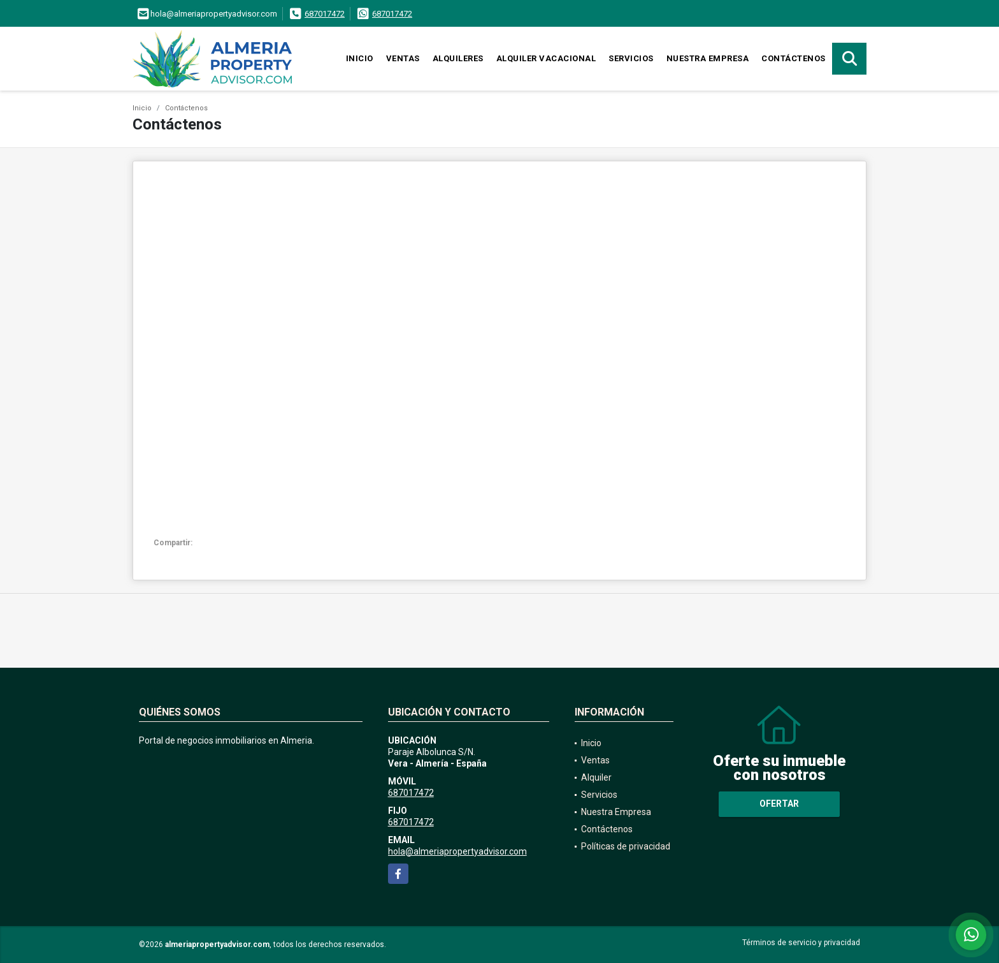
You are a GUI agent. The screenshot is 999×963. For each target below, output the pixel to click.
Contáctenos (793, 58)
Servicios (631, 58)
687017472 (325, 13)
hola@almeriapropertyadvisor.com (457, 851)
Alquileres (458, 58)
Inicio (359, 58)
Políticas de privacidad (625, 846)
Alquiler (596, 777)
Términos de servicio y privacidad (801, 942)
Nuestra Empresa (707, 58)
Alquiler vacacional (546, 58)
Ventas (403, 58)
